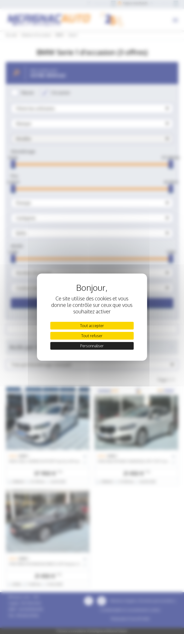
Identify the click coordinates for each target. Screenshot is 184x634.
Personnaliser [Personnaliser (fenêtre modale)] (92, 345)
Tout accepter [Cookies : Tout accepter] (92, 325)
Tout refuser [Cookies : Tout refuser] (92, 335)
